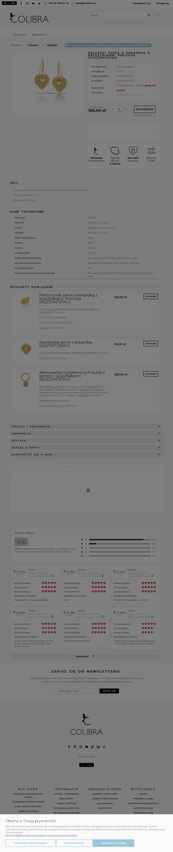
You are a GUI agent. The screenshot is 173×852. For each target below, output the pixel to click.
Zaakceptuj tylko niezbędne (30, 843)
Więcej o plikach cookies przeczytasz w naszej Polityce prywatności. (41, 835)
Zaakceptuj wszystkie (113, 843)
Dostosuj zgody (74, 843)
